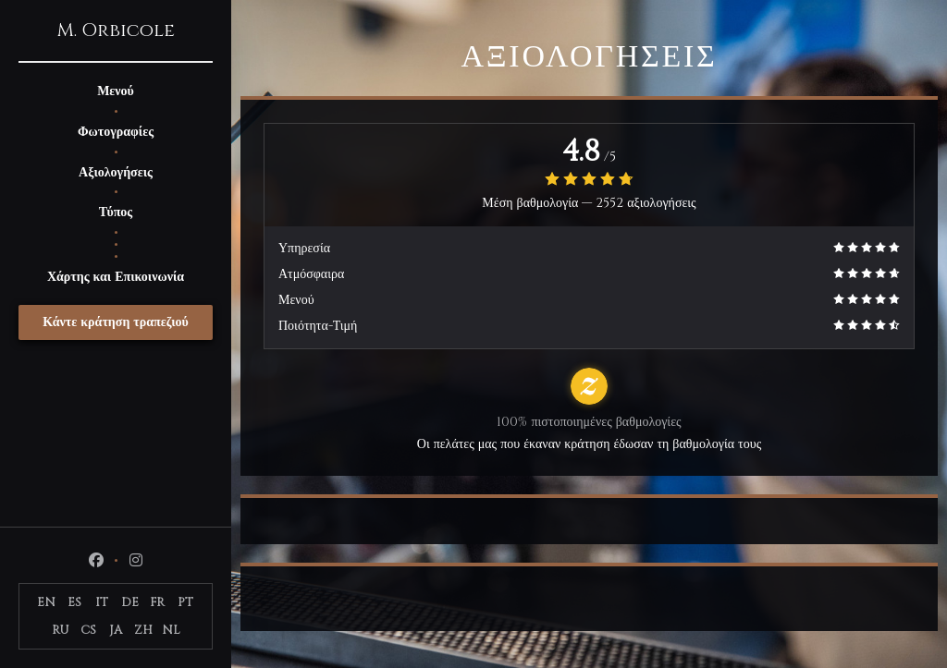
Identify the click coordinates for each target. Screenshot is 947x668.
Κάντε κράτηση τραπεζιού (116, 322)
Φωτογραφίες (116, 131)
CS (88, 630)
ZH (143, 630)
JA (115, 630)
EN (46, 602)
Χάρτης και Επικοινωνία (115, 276)
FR (157, 602)
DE (130, 602)
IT (101, 602)
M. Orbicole (115, 30)
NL (171, 630)
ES (74, 602)
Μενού (115, 91)
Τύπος (115, 212)
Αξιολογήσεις (116, 172)
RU (60, 630)
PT (185, 602)
